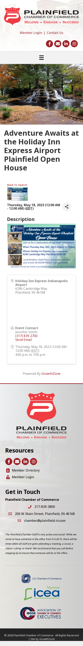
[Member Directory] (23, 470)
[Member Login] (20, 477)
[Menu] (41, 57)
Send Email (23, 339)
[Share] (66, 206)
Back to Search (17, 185)
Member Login (31, 32)
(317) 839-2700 (26, 336)
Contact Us (55, 32)
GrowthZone (51, 373)
